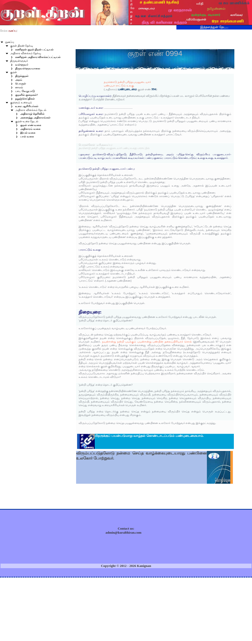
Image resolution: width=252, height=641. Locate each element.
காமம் (19, 87)
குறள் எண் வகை (30, 125)
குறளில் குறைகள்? (26, 95)
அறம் (18, 79)
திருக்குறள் (21, 76)
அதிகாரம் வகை (30, 129)
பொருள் (20, 83)
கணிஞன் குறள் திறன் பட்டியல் (34, 49)
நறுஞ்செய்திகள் (25, 98)
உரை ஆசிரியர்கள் (26, 106)
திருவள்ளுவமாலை (27, 68)
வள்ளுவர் (21, 64)
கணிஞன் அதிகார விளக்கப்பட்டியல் (37, 57)
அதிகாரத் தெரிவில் (32, 113)
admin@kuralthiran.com (123, 532)
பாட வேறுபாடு (25, 91)
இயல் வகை (27, 132)
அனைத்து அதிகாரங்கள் (35, 117)
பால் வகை (27, 136)
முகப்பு (9, 42)
